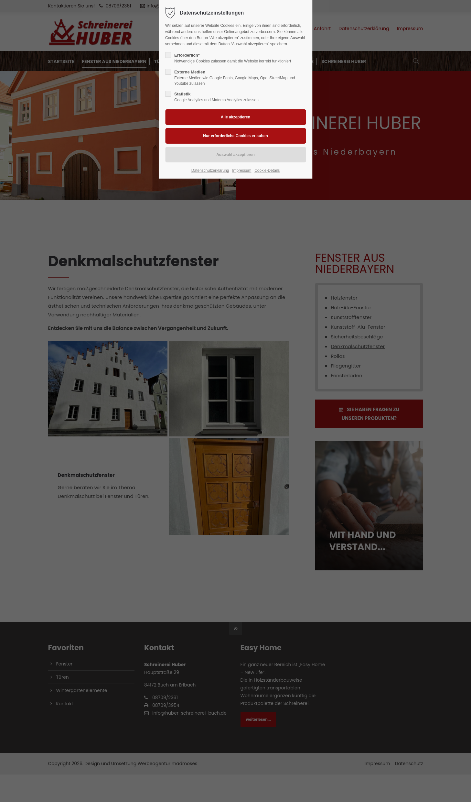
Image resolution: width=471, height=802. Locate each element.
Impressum (241, 170)
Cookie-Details (267, 170)
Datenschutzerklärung (210, 170)
